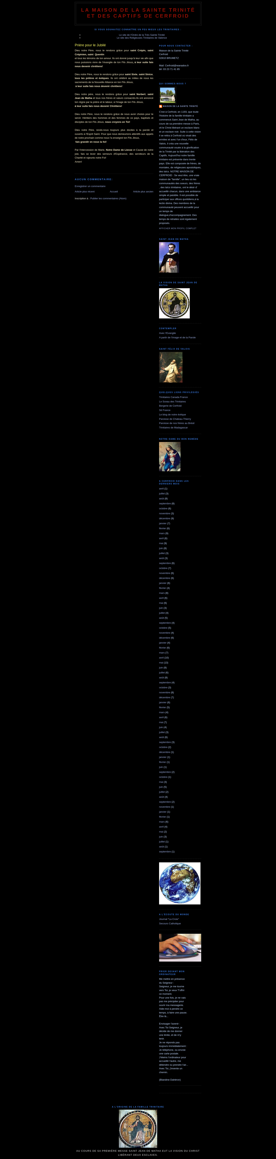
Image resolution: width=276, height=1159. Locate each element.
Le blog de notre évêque (172, 414)
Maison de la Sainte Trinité (180, 106)
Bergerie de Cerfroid (170, 405)
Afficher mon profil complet (177, 228)
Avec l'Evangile (167, 333)
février (162, 528)
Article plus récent (84, 191)
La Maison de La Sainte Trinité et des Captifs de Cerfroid (138, 13)
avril (161, 488)
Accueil (114, 191)
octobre (163, 508)
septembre (165, 503)
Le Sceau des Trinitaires (172, 401)
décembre (164, 518)
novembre (164, 513)
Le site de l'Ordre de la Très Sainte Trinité (142, 34)
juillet (162, 493)
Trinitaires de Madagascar (173, 427)
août (161, 498)
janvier (162, 523)
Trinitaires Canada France (173, 397)
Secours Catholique (170, 923)
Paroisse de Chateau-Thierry (175, 419)
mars (162, 533)
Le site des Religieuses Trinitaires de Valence (142, 37)
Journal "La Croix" (169, 919)
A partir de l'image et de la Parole (177, 337)
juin (161, 548)
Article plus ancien (143, 191)
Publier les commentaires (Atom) (108, 198)
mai (161, 543)
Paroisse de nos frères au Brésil (176, 423)
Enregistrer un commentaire (90, 186)
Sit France (164, 410)
